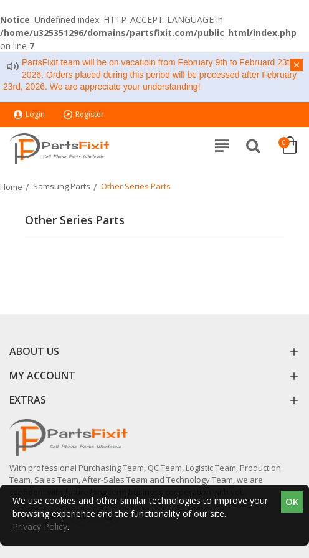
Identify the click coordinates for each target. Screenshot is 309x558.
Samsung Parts (61, 186)
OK (291, 501)
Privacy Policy (39, 526)
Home (11, 186)
